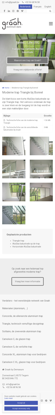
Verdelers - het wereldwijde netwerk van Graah (26, 300)
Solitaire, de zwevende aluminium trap (21, 331)
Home (7, 88)
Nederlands (25, 6)
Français (38, 6)
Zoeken (50, 11)
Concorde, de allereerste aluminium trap (22, 316)
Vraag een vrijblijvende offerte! (27, 69)
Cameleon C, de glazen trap (16, 339)
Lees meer (8, 398)
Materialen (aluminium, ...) (15, 308)
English (48, 6)
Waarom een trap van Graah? (27, 60)
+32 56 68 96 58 (31, 2)
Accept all (21, 403)
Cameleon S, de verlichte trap (17, 346)
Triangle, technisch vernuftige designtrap (23, 323)
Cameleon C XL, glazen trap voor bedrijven (23, 362)
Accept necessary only (21, 408)
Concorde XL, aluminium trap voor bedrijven (24, 354)
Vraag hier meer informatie (27, 281)
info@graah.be (10, 2)
